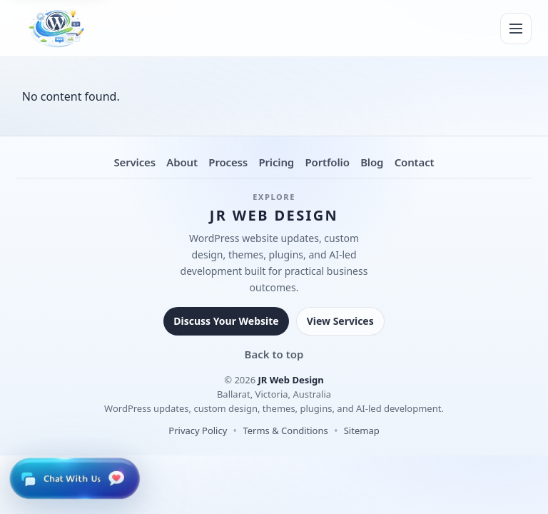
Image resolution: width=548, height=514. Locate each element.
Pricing (276, 162)
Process (228, 162)
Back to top (274, 354)
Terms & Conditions (285, 430)
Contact (415, 162)
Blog (371, 162)
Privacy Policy (197, 430)
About (182, 162)
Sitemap (362, 430)
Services (134, 162)
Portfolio (327, 162)
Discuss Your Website (225, 321)
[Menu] (516, 28)
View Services (340, 321)
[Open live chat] (74, 478)
